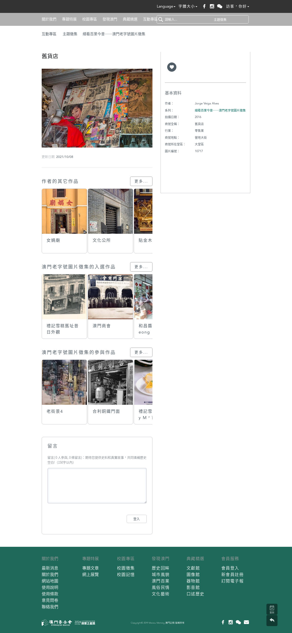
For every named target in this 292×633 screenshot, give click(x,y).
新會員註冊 (232, 574)
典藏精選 (130, 19)
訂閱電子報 (232, 581)
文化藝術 (161, 594)
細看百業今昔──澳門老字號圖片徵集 (114, 34)
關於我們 (49, 19)
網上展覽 (90, 574)
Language (166, 6)
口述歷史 (195, 594)
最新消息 (50, 568)
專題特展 (69, 19)
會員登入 (230, 568)
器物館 (193, 581)
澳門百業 (161, 581)
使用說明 (50, 587)
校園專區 (89, 19)
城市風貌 (161, 574)
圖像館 (193, 574)
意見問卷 (50, 600)
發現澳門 (109, 19)
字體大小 (187, 6)
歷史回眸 (161, 568)
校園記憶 (126, 574)
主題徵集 (70, 34)
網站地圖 (50, 581)
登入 (136, 519)
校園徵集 (126, 568)
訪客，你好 (237, 6)
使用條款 (50, 594)
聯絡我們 (50, 606)
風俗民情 (161, 587)
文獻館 (193, 568)
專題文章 (90, 568)
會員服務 (230, 558)
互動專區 (150, 19)
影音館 (193, 587)
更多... (141, 181)
